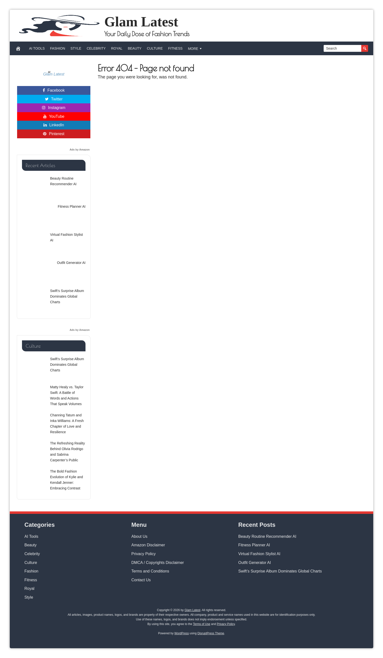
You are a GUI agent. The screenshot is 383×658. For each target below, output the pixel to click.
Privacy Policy (143, 554)
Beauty (134, 48)
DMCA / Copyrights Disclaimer (157, 563)
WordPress (181, 633)
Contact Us (141, 580)
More (195, 48)
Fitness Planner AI (254, 545)
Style (76, 48)
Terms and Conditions (150, 571)
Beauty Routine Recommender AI (267, 536)
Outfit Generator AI (254, 563)
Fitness (175, 48)
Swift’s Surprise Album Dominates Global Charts (280, 571)
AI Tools (37, 48)
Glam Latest (141, 21)
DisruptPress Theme (210, 633)
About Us (139, 536)
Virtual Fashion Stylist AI (259, 554)
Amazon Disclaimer (148, 545)
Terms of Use (201, 624)
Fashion (57, 48)
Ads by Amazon (80, 149)
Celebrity (96, 48)
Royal (116, 48)
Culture (155, 48)
